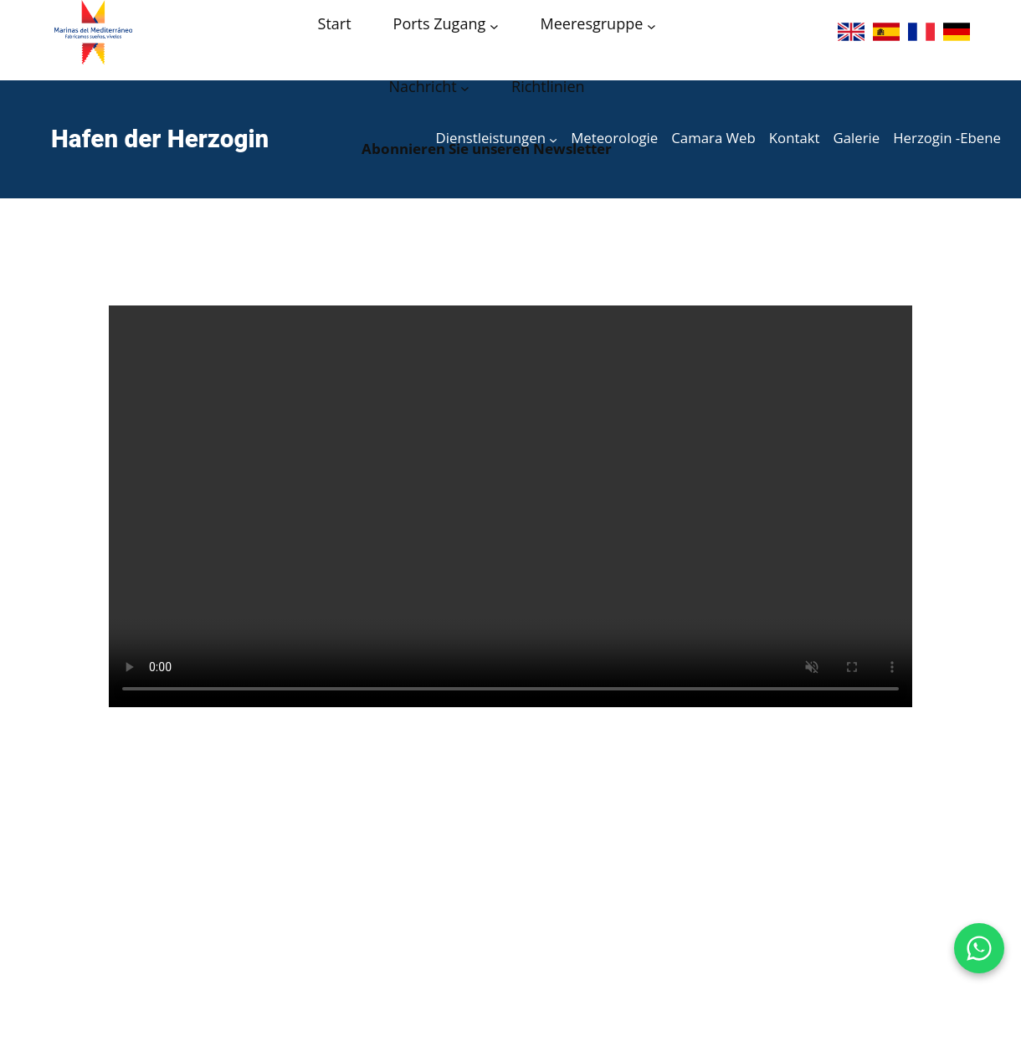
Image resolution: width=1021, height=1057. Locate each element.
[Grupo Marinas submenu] (651, 25)
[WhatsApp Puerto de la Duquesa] (979, 948)
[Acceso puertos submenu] (494, 25)
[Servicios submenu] (553, 139)
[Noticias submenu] (464, 88)
